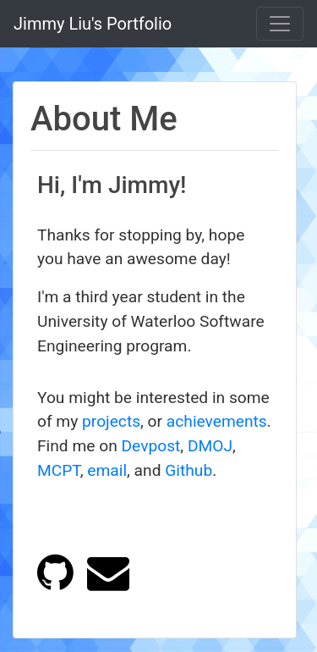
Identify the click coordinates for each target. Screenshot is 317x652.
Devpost (151, 446)
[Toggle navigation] (279, 24)
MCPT (58, 470)
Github (188, 470)
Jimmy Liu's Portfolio (93, 24)
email (107, 470)
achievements (217, 421)
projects (111, 421)
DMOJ (210, 446)
